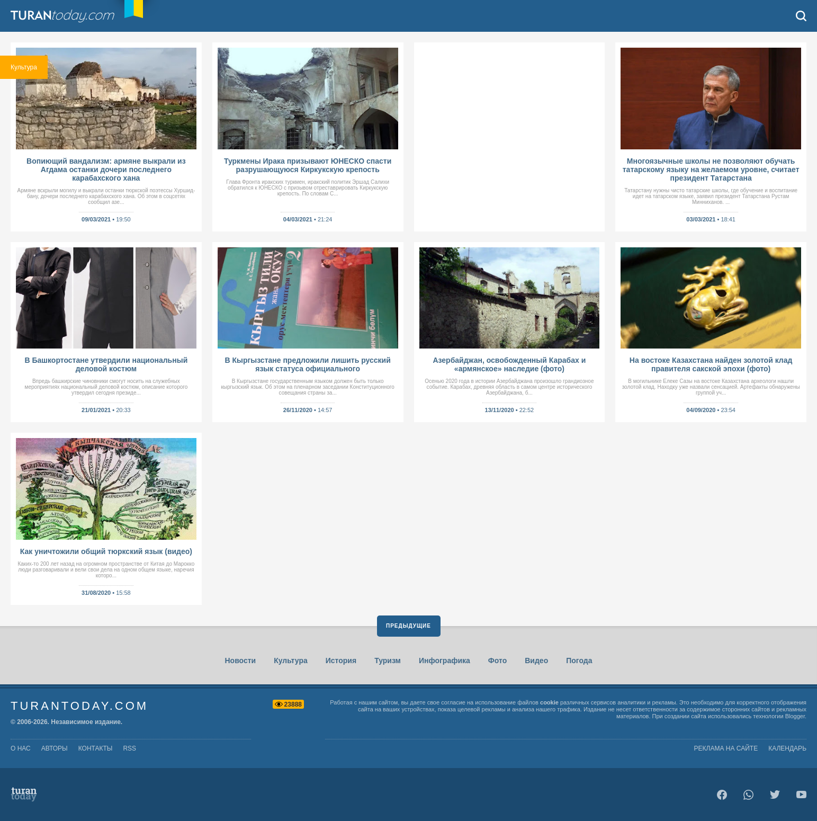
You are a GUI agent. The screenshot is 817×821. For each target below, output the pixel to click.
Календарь (787, 748)
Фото (497, 660)
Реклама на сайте (726, 748)
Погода (579, 660)
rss (129, 748)
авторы (54, 748)
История (341, 660)
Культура (291, 660)
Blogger (795, 716)
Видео (536, 660)
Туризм (387, 660)
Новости (240, 660)
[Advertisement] (509, 134)
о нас (21, 748)
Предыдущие (408, 626)
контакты (95, 748)
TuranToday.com (74, 16)
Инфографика (444, 660)
